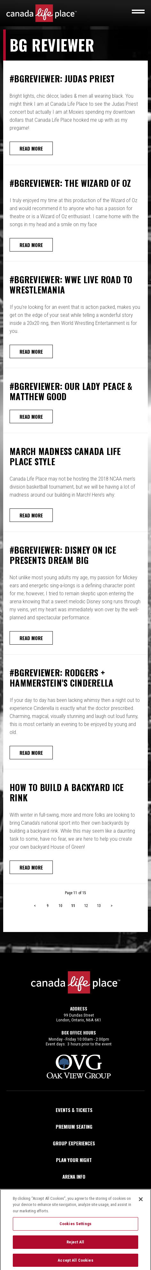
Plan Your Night (74, 1159)
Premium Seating (74, 1126)
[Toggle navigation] (138, 11)
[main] (75, 491)
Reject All (75, 1245)
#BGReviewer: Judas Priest (62, 78)
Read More (31, 148)
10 (60, 905)
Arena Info (73, 1176)
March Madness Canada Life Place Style (65, 456)
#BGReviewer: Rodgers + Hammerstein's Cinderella (61, 677)
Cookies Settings (75, 1227)
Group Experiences (74, 1143)
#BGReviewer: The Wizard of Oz (70, 183)
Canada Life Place (41, 13)
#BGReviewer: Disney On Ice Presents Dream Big (63, 555)
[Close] (141, 1202)
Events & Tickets (74, 1109)
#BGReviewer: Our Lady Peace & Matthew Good (71, 391)
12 (86, 905)
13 (99, 905)
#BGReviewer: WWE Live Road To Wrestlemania (71, 284)
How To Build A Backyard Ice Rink (66, 792)
